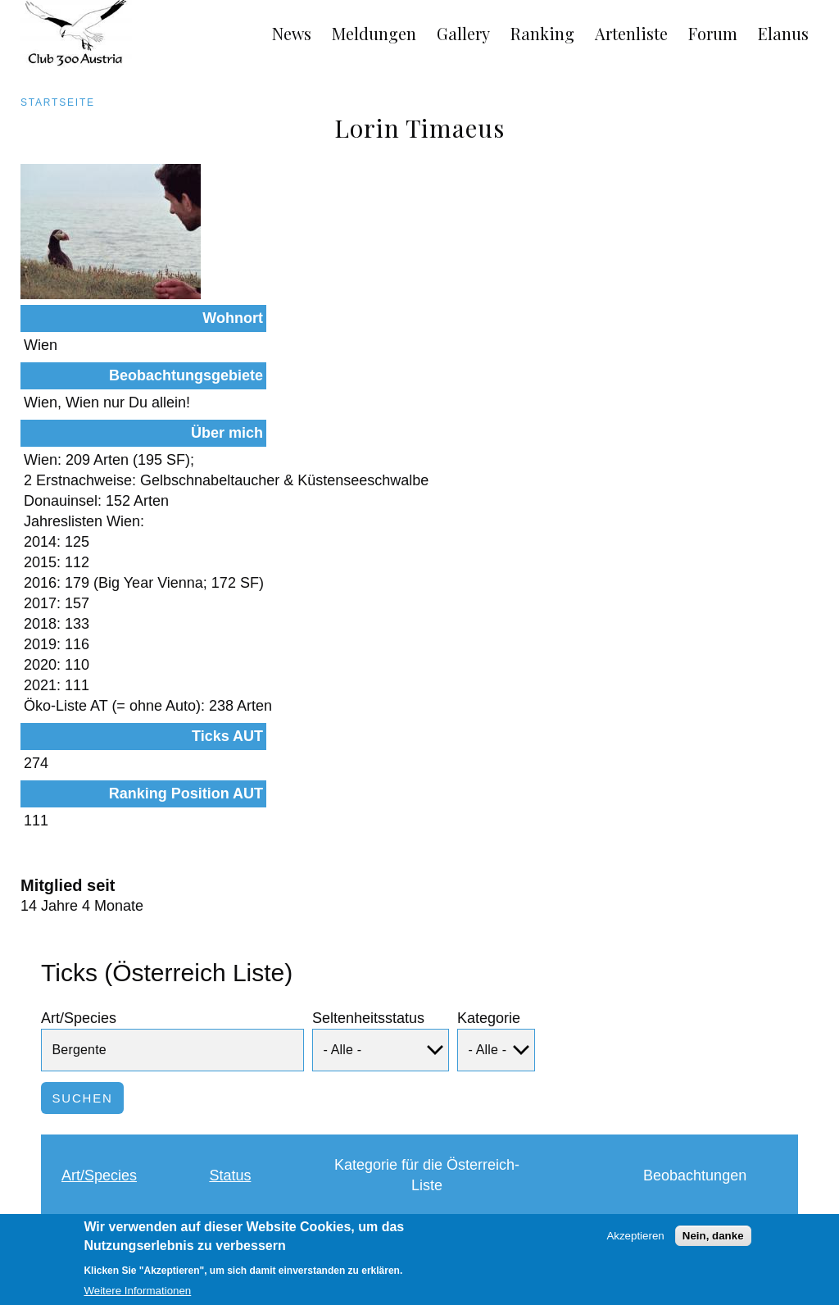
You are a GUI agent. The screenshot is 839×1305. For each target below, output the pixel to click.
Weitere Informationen (137, 1298)
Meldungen (374, 33)
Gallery (463, 33)
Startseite (57, 102)
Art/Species (78, 883)
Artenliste (631, 33)
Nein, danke (713, 1242)
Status (230, 1040)
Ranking (542, 33)
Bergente (99, 1122)
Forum (712, 33)
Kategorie (488, 883)
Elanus (783, 33)
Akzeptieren (635, 1242)
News (291, 33)
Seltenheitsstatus (368, 883)
